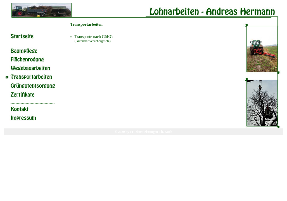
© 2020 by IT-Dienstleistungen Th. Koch (143, 132)
